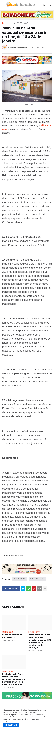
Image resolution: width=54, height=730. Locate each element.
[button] (3, 5)
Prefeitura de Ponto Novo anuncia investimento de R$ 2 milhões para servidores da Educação (39, 641)
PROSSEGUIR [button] (11, 725)
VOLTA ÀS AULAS (37, 579)
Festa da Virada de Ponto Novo (12, 636)
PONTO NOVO (21, 23)
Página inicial (7, 23)
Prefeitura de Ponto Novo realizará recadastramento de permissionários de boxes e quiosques (13, 679)
